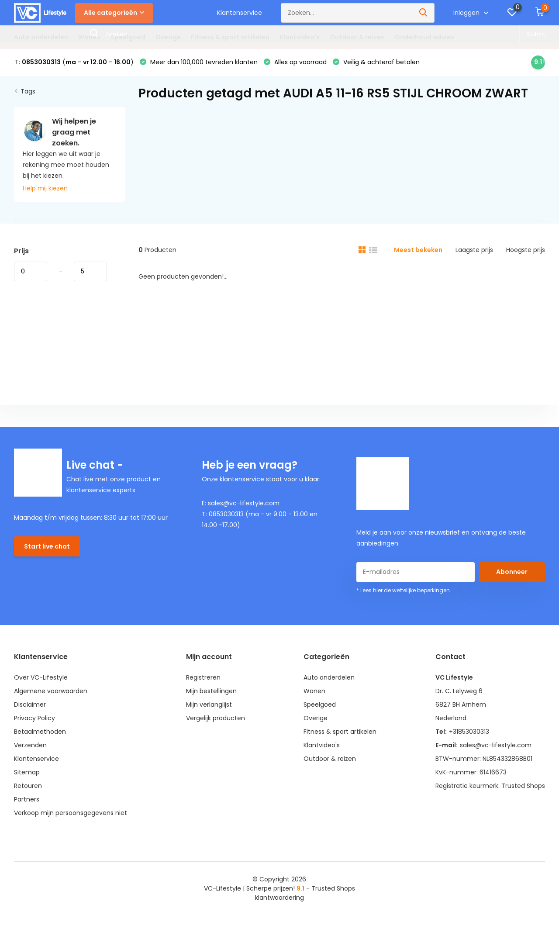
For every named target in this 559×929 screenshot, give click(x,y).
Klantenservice (239, 12)
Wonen (89, 37)
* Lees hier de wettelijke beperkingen (403, 590)
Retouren (28, 785)
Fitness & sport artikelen (230, 37)
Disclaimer (30, 704)
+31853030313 (469, 731)
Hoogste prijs (525, 249)
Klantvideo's (300, 37)
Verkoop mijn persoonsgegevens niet (70, 812)
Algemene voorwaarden (50, 691)
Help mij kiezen (45, 188)
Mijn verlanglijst (209, 704)
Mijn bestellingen (211, 691)
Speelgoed (127, 37)
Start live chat (47, 546)
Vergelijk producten (215, 718)
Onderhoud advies (424, 37)
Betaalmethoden (40, 731)
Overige (168, 37)
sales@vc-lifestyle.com (495, 745)
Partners (26, 799)
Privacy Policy (34, 718)
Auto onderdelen (41, 37)
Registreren (203, 677)
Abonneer (512, 571)
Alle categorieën (114, 12)
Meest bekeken (418, 249)
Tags (28, 91)
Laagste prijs (474, 249)
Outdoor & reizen (357, 37)
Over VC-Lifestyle (41, 677)
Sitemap (27, 772)
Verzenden (30, 745)
